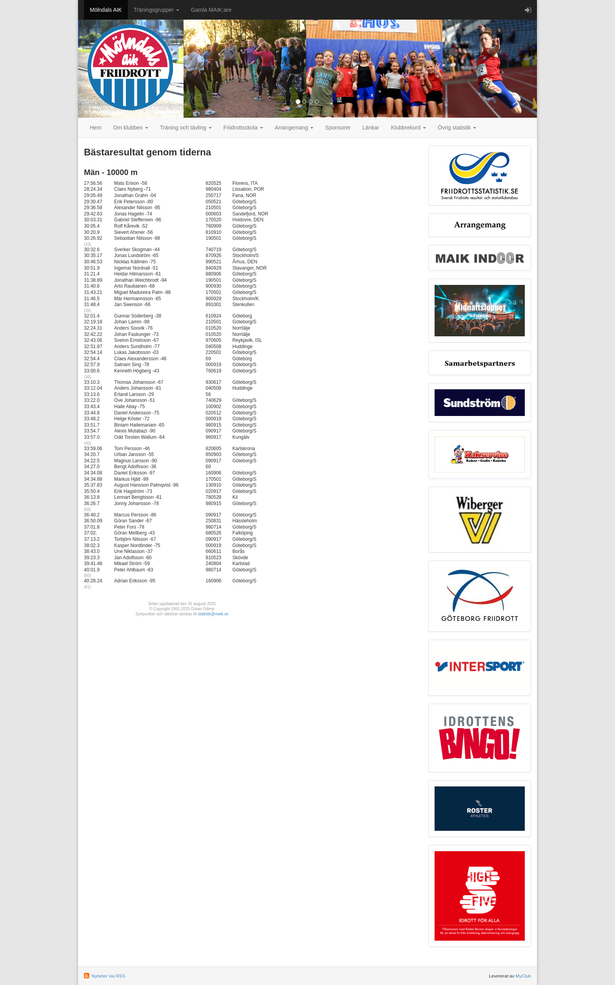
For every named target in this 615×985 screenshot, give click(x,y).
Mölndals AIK (106, 10)
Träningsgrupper (156, 10)
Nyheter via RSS (108, 975)
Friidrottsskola (243, 127)
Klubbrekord (408, 127)
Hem (96, 127)
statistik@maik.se (213, 614)
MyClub (523, 975)
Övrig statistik (457, 127)
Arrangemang (294, 127)
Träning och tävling (186, 127)
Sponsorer (338, 127)
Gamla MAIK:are (211, 10)
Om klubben (130, 127)
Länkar (370, 127)
